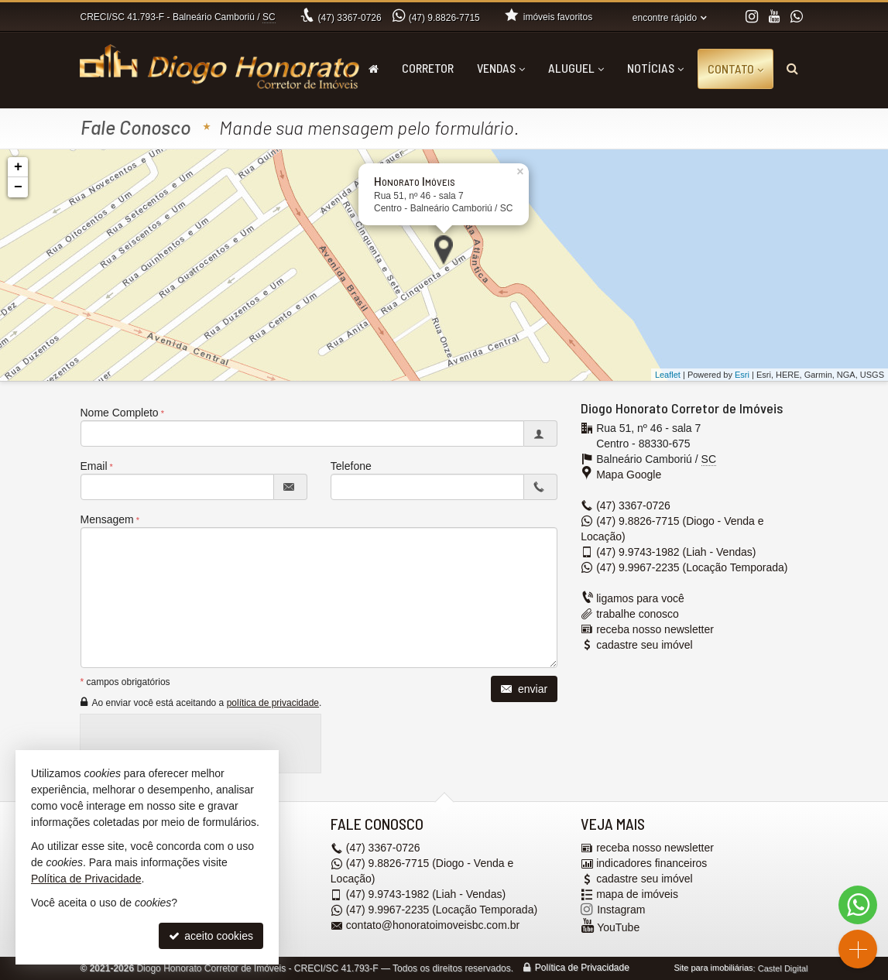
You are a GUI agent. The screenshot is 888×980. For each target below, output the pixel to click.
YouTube (618, 928)
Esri (742, 374)
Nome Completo (120, 412)
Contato (735, 68)
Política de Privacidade (582, 968)
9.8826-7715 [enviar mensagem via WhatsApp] (444, 17)
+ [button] (18, 167)
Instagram (621, 910)
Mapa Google (628, 474)
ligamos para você (640, 598)
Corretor (428, 67)
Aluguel (576, 67)
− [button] (18, 187)
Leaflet (668, 374)
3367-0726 (350, 17)
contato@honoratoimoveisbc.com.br (432, 926)
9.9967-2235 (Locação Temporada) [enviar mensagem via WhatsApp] (691, 567)
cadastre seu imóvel (644, 645)
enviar (524, 689)
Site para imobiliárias (713, 968)
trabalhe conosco (637, 614)
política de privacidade (273, 702)
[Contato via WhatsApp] (857, 905)
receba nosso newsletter (655, 629)
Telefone (351, 466)
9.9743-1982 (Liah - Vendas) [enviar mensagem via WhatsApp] (676, 552)
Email (94, 466)
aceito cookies (211, 936)
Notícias (655, 67)
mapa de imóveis (637, 895)
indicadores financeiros (651, 864)
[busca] (792, 68)
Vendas (501, 67)
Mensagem (107, 519)
